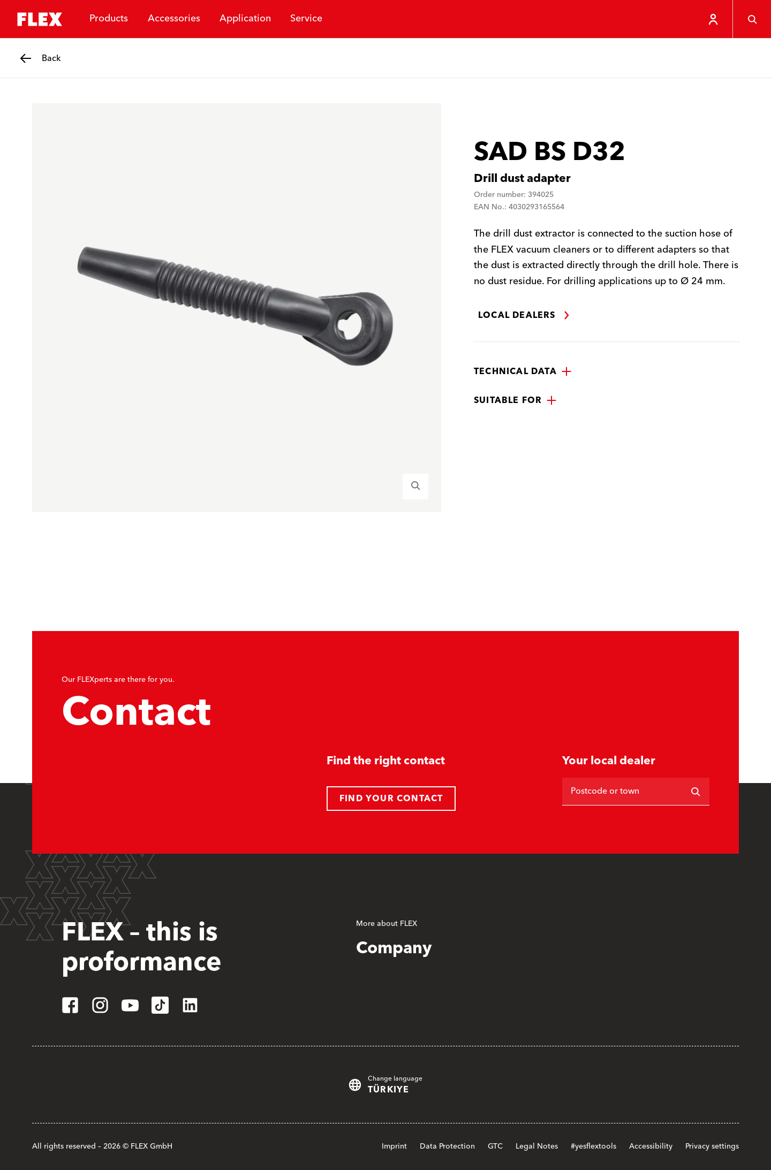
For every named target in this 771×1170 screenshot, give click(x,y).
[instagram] (100, 1005)
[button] (523, 371)
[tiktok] (160, 1005)
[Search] (695, 792)
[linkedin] (190, 1005)
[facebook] (70, 1005)
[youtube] (130, 1005)
